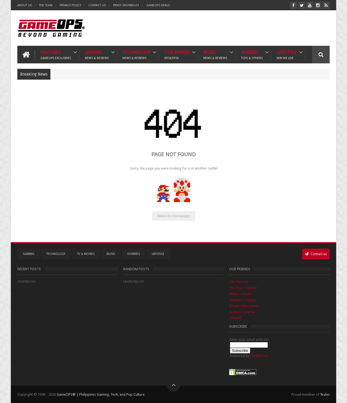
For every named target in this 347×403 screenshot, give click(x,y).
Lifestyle (287, 54)
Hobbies (252, 54)
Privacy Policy (70, 5)
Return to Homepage (174, 216)
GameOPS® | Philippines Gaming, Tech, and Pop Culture (100, 394)
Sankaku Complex (243, 300)
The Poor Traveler (243, 288)
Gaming (97, 54)
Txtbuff (235, 318)
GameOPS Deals (158, 5)
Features (55, 54)
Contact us (316, 254)
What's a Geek (240, 294)
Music (215, 54)
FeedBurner (259, 356)
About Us (24, 5)
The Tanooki (238, 282)
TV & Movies (176, 54)
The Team (45, 5)
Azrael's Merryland (243, 306)
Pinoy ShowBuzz (126, 5)
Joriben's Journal (242, 312)
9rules (325, 394)
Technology (136, 54)
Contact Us (97, 5)
